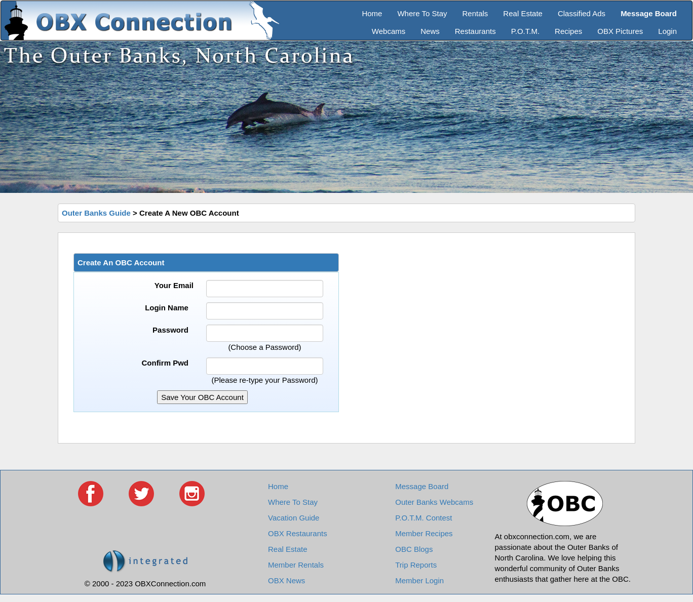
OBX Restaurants (297, 533)
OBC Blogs (414, 549)
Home (372, 13)
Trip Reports (416, 564)
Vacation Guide (293, 517)
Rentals (475, 13)
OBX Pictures (620, 31)
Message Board (421, 486)
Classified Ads (581, 13)
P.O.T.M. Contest (423, 517)
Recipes (568, 31)
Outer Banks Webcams (434, 502)
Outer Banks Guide (96, 213)
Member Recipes (423, 533)
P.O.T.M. (525, 31)
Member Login (419, 580)
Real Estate (523, 13)
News (430, 31)
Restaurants (475, 31)
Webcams (388, 31)
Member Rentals (296, 564)
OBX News (286, 580)
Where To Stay (422, 13)
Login (667, 31)
